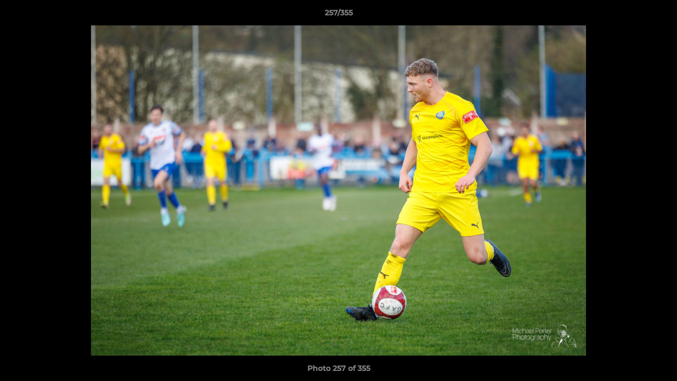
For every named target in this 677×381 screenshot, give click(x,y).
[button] (658, 15)
